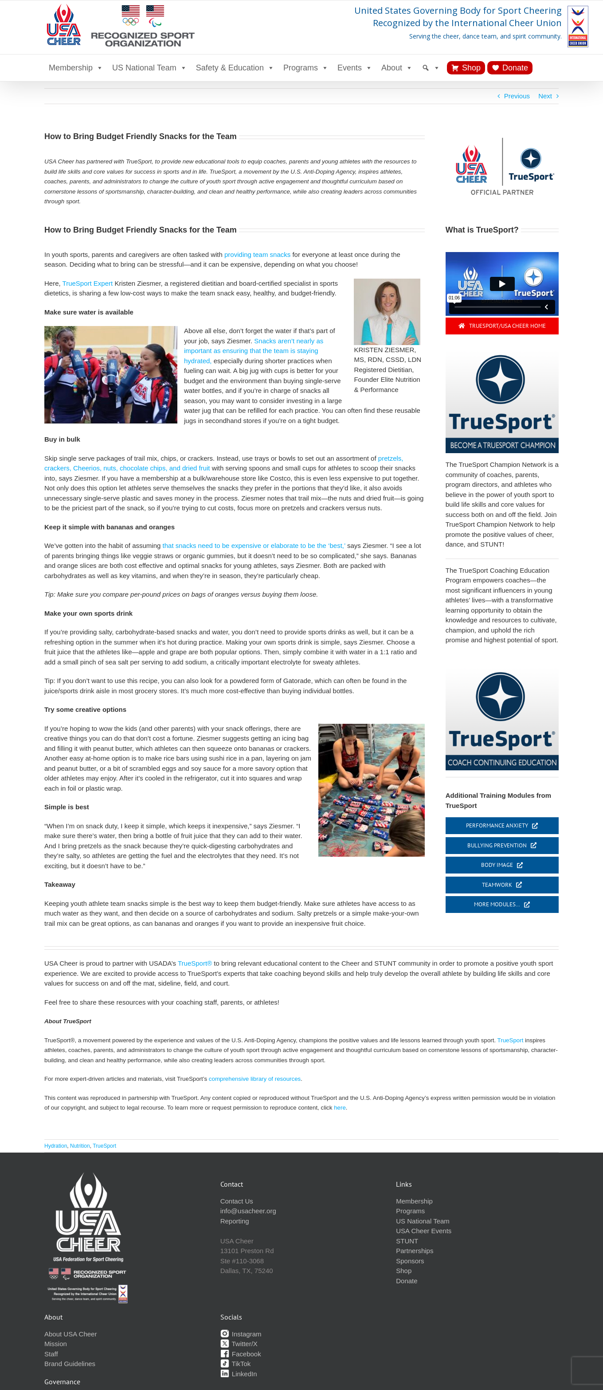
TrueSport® (195, 963)
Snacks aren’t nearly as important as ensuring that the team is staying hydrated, (253, 351)
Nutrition (80, 1146)
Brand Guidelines (69, 1363)
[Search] (431, 67)
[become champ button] (502, 353)
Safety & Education (235, 67)
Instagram (241, 1334)
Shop (471, 67)
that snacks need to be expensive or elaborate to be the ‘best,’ (253, 545)
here (340, 1107)
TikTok (235, 1363)
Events (354, 67)
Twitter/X (239, 1343)
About (397, 67)
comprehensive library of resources (255, 1079)
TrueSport (510, 1040)
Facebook (240, 1354)
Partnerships (414, 1250)
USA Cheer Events (423, 1231)
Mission (55, 1343)
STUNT (407, 1241)
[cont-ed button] (502, 671)
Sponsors (410, 1261)
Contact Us (236, 1201)
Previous (517, 96)
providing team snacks (257, 254)
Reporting (234, 1221)
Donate (515, 67)
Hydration (55, 1146)
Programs (306, 67)
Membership (76, 67)
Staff (51, 1354)
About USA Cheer (70, 1334)
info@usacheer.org (248, 1211)
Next (545, 96)
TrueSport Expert (88, 283)
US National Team (149, 67)
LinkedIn (238, 1374)
